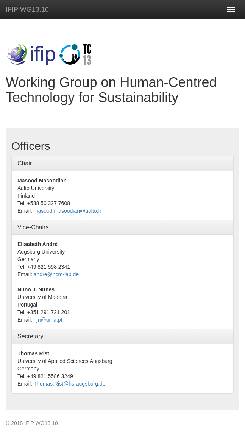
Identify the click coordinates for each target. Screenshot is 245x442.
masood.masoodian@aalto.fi (67, 211)
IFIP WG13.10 (27, 9)
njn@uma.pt (48, 320)
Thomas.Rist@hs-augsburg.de (70, 384)
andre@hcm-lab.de (56, 274)
